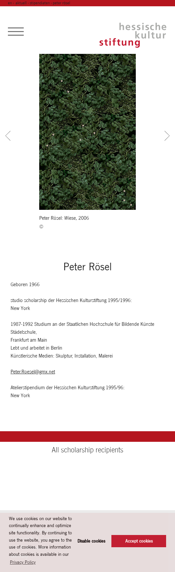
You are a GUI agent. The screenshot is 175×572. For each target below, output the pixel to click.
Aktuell (21, 3)
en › (11, 3)
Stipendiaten (40, 3)
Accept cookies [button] (139, 541)
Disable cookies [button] (91, 541)
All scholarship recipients (87, 449)
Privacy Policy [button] (23, 562)
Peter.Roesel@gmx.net (33, 371)
